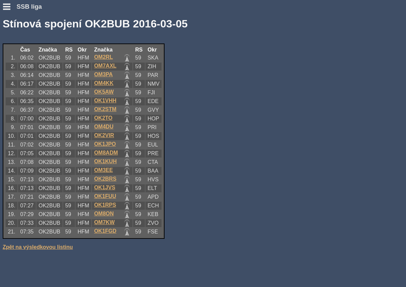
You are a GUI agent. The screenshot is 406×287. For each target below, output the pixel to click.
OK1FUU (105, 196)
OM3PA (103, 74)
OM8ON (104, 213)
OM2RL (103, 57)
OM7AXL (105, 66)
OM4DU (103, 126)
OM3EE (103, 170)
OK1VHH (105, 100)
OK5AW (104, 92)
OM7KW (104, 222)
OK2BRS (105, 179)
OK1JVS (104, 187)
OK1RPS (105, 205)
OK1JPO (105, 144)
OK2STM (105, 109)
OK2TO (103, 118)
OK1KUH (105, 161)
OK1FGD (105, 231)
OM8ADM (106, 153)
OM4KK (103, 83)
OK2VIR (104, 135)
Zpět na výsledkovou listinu (38, 247)
